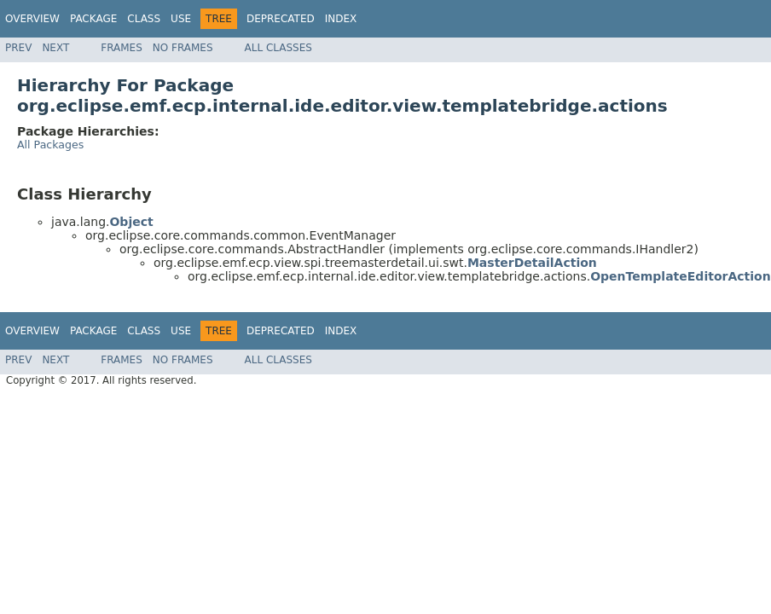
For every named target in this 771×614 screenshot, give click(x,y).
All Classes (278, 48)
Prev (18, 48)
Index (341, 19)
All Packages (50, 144)
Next (55, 48)
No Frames (183, 48)
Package (93, 19)
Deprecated (280, 19)
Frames (121, 48)
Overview (32, 19)
